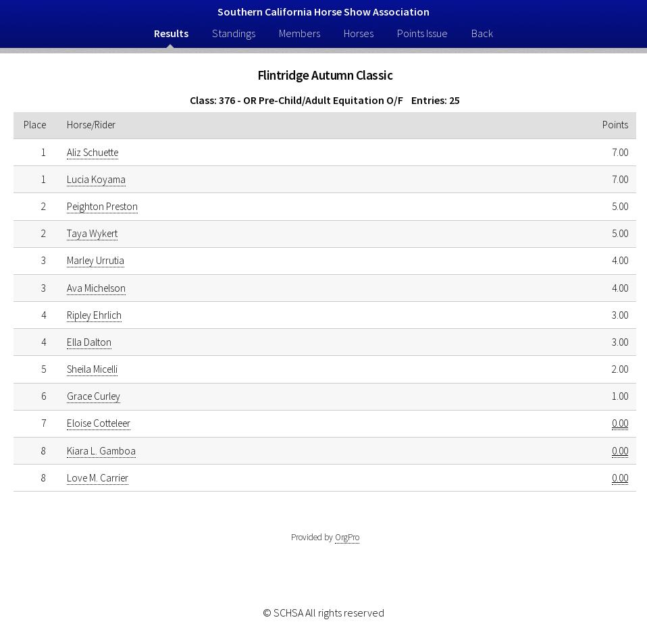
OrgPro (347, 537)
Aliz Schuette (92, 152)
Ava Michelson (96, 288)
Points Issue (422, 33)
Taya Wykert (92, 233)
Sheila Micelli (92, 369)
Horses (358, 33)
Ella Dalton (89, 342)
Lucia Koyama (96, 179)
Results (171, 33)
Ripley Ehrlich (94, 315)
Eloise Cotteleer (98, 423)
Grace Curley (93, 396)
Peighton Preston (102, 206)
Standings (233, 33)
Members (299, 33)
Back (482, 33)
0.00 (620, 423)
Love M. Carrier (97, 477)
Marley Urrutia (95, 260)
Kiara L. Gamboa (101, 450)
